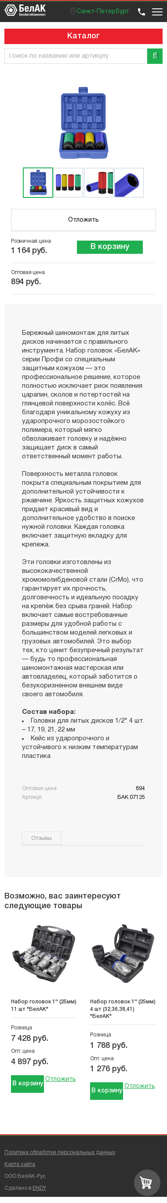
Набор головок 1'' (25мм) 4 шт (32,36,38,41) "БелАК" (123, 1009)
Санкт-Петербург (102, 12)
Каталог (83, 36)
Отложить (83, 220)
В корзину (110, 246)
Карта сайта (19, 1164)
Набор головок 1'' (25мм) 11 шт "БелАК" (43, 1005)
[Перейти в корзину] (147, 1183)
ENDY (39, 1188)
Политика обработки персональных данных (59, 1152)
